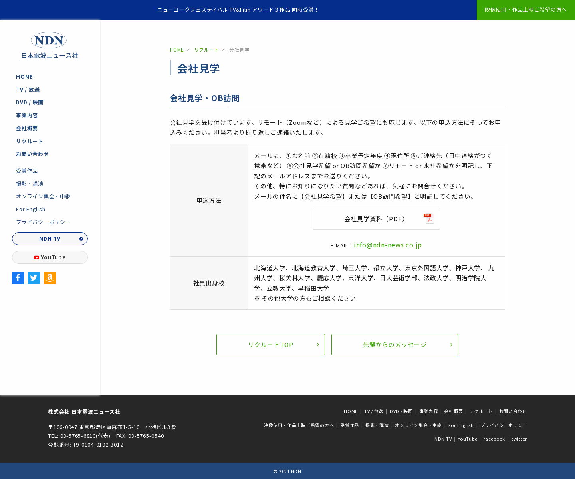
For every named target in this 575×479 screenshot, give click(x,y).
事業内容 (27, 115)
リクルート (30, 141)
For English (30, 209)
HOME (24, 76)
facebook (494, 438)
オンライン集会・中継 (43, 196)
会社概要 (27, 128)
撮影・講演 (30, 183)
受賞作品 (27, 170)
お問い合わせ (32, 154)
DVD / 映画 (30, 102)
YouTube (50, 257)
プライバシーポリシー (43, 222)
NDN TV (50, 238)
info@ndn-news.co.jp (388, 244)
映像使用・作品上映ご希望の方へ (526, 9)
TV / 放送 (28, 89)
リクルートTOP (270, 344)
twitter (519, 438)
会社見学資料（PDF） (376, 218)
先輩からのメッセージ (395, 344)
